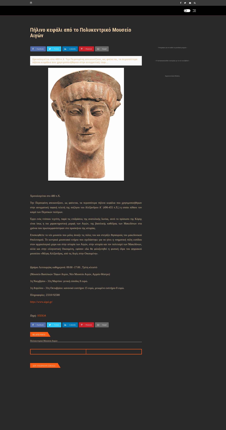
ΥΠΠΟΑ (41, 315)
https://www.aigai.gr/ (41, 301)
